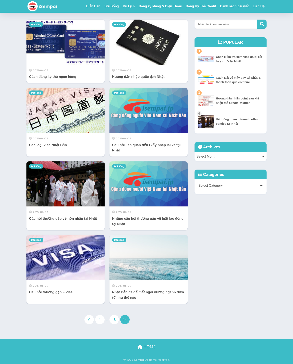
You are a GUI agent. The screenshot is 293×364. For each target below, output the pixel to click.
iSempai (42, 6)
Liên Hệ (259, 6)
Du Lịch (129, 6)
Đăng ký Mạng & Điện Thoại (160, 6)
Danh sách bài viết (234, 6)
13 (114, 319)
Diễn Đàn (93, 6)
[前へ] (89, 319)
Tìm (262, 24)
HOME (147, 346)
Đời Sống (111, 6)
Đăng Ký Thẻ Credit (201, 6)
